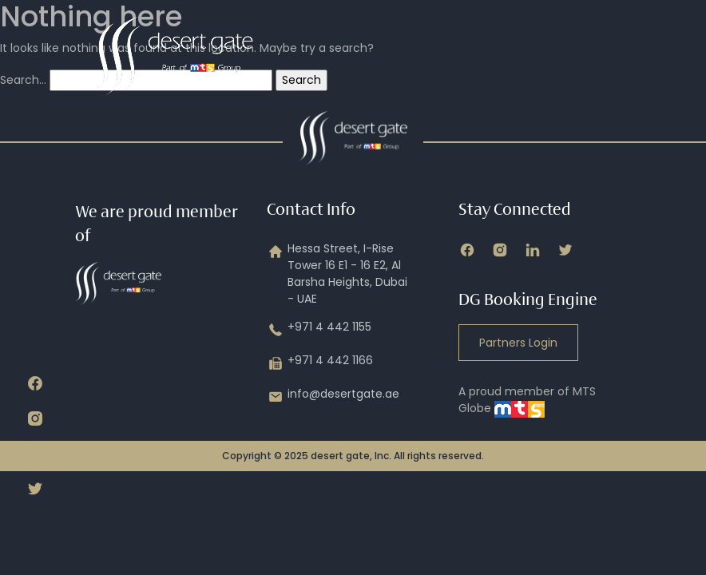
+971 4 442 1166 (320, 363)
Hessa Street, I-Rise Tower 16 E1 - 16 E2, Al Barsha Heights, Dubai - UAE (337, 273)
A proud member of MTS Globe (527, 399)
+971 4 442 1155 (319, 330)
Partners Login (518, 343)
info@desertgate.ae (333, 397)
